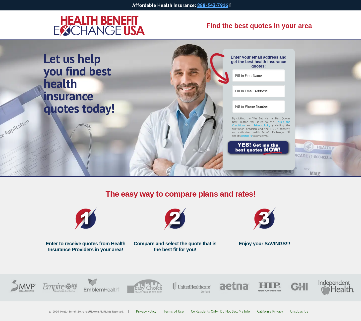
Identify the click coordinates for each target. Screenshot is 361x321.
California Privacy (270, 311)
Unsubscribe (299, 311)
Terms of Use (174, 311)
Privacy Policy (262, 125)
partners (246, 136)
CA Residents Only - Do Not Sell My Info (220, 311)
